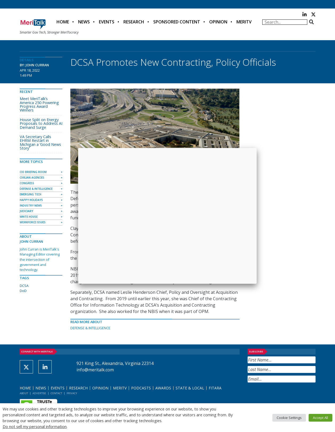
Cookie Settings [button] (289, 417)
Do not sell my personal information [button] (35, 426)
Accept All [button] (320, 417)
